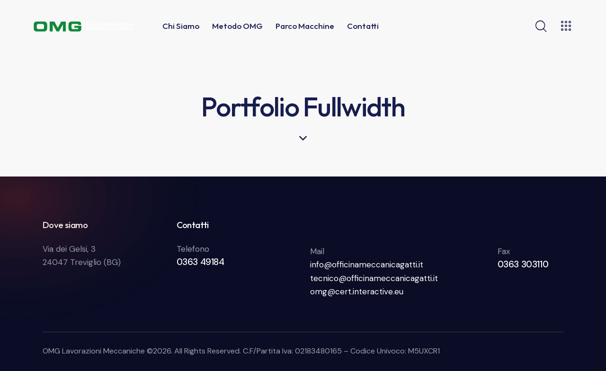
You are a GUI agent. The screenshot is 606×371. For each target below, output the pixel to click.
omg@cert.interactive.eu (356, 291)
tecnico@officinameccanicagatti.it (374, 278)
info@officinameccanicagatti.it (366, 264)
